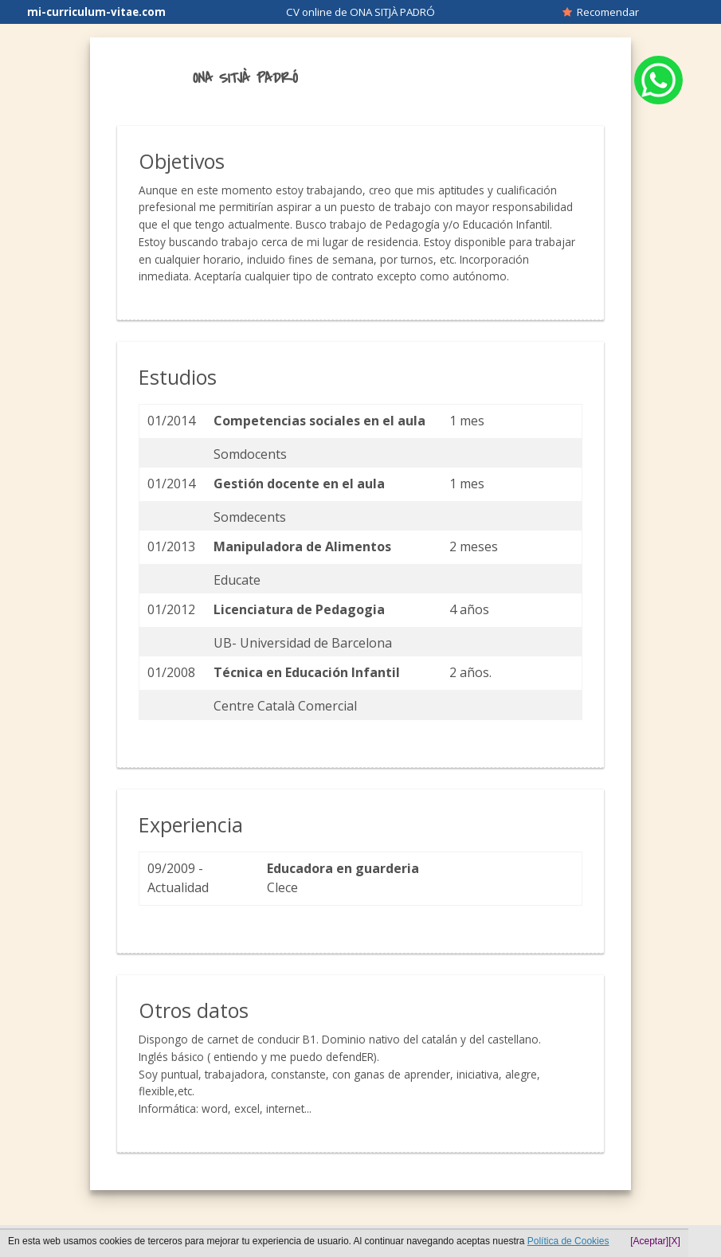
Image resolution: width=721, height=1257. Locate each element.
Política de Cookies (568, 1241)
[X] (674, 1241)
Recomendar (600, 12)
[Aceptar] (649, 1241)
